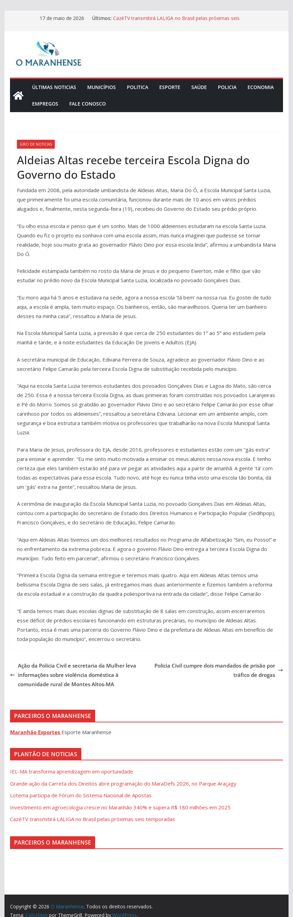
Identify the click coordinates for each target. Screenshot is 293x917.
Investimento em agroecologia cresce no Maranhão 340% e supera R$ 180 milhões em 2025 (120, 807)
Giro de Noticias (36, 144)
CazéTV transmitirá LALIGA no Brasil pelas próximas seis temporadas (92, 819)
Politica (137, 87)
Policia (227, 87)
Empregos (45, 103)
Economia (260, 87)
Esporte (169, 87)
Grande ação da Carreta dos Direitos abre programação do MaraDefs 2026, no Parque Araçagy (123, 783)
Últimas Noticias (54, 87)
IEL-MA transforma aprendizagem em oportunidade (71, 771)
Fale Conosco (87, 103)
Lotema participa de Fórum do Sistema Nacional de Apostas (81, 795)
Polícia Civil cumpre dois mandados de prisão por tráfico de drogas (218, 670)
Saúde (199, 87)
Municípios (101, 87)
